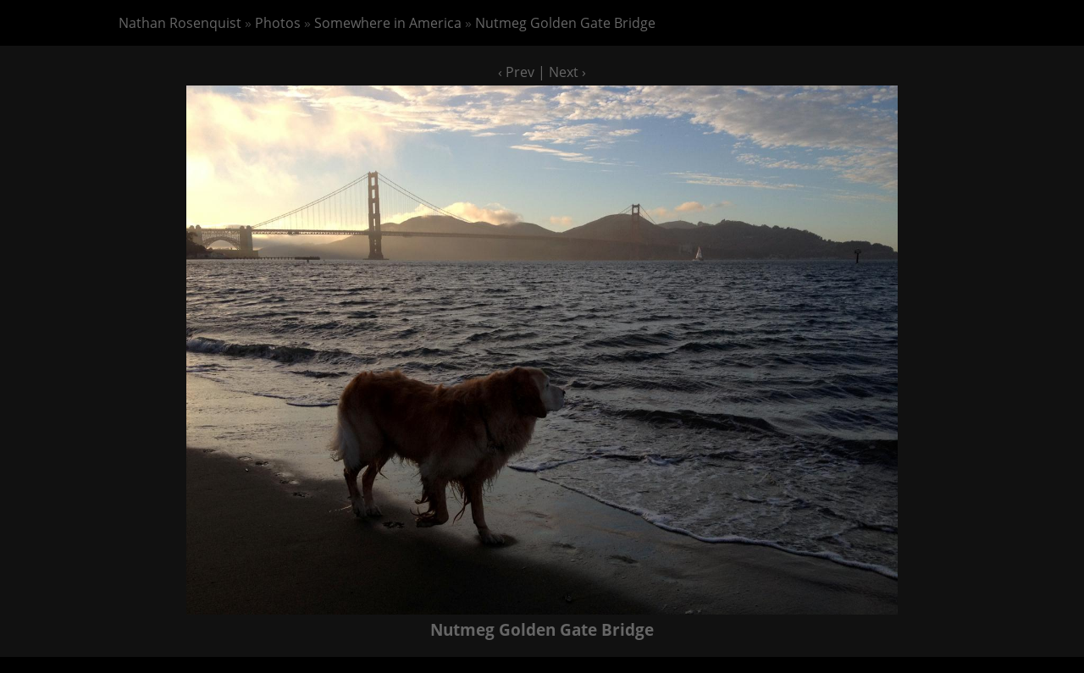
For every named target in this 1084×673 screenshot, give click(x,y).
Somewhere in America (388, 23)
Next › (567, 72)
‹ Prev (516, 72)
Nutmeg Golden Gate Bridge (565, 23)
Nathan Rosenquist (180, 23)
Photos (278, 23)
